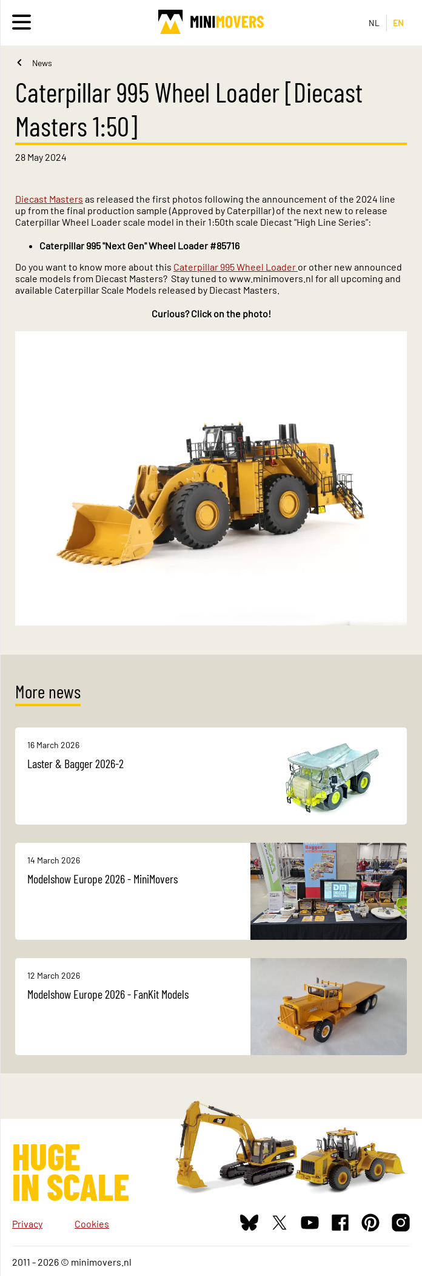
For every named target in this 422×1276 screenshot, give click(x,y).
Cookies (92, 1223)
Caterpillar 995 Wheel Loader (235, 266)
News (42, 63)
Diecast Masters (49, 198)
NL (374, 23)
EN (398, 23)
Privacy (27, 1223)
